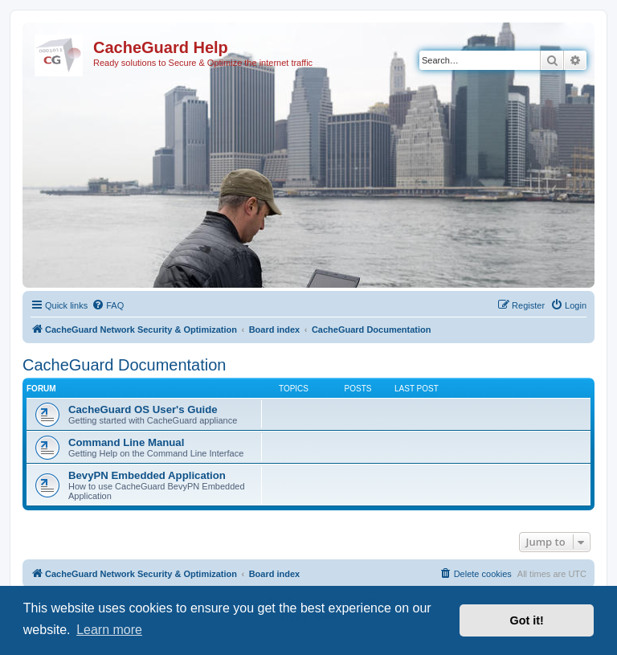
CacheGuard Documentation (124, 365)
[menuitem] (108, 305)
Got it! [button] (527, 620)
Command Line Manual (126, 442)
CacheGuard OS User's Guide (143, 409)
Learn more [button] (109, 630)
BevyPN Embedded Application (147, 475)
